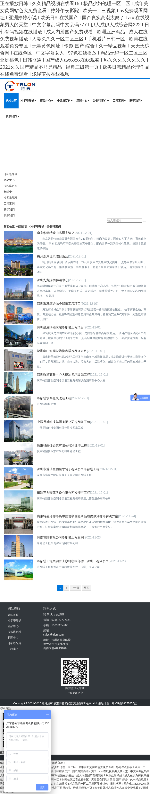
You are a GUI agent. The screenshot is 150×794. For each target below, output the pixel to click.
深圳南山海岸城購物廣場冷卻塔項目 (62, 351)
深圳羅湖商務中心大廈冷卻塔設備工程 (63, 374)
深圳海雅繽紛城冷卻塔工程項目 (59, 303)
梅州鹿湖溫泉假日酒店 (52, 256)
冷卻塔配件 (101, 100)
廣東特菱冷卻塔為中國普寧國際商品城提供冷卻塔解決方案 (77, 516)
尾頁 (86, 587)
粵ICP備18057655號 (124, 703)
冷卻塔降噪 (28, 100)
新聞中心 (82, 100)
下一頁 (75, 587)
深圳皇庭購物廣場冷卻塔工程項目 (60, 327)
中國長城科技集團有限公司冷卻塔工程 (63, 422)
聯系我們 (12, 116)
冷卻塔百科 (64, 100)
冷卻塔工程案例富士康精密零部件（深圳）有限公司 (73, 561)
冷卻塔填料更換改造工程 (54, 398)
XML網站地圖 (101, 703)
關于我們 (135, 100)
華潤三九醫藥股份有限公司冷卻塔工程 (63, 492)
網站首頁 (11, 100)
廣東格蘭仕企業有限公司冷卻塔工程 (62, 445)
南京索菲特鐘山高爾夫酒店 (55, 233)
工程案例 (119, 100)
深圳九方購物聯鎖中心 (52, 280)
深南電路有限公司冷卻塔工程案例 (60, 537)
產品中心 (46, 100)
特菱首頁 (21, 226)
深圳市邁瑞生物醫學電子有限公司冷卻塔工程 (68, 469)
